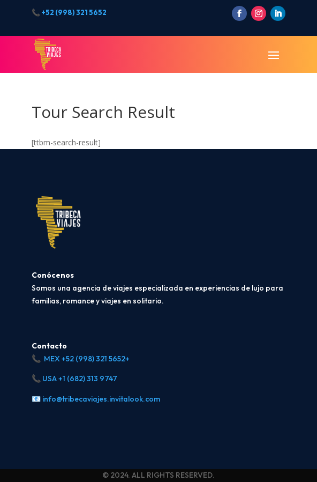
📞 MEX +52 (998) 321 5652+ (81, 359)
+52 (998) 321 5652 (74, 12)
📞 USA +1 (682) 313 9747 (74, 378)
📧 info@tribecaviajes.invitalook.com (96, 399)
